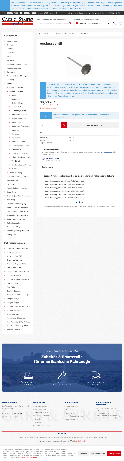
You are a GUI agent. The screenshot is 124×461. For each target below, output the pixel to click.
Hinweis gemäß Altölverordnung (40, 407)
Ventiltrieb (16, 161)
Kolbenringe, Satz (19, 111)
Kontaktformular (106, 152)
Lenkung (10, 80)
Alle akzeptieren (98, 453)
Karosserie (11, 72)
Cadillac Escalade (14, 291)
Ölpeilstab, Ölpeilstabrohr (21, 126)
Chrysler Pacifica (14, 275)
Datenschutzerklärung (74, 410)
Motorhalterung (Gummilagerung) (20, 176)
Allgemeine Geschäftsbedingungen (73, 414)
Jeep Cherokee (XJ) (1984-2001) (19, 326)
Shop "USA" (11, 192)
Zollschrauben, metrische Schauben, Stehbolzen (19, 211)
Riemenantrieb (13, 180)
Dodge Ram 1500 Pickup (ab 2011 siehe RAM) (19, 295)
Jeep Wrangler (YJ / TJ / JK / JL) (19, 322)
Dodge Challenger (14, 310)
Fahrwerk (11, 53)
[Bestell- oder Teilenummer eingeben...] (54, 23)
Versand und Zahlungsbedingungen (42, 424)
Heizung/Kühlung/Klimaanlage (19, 64)
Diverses (15, 169)
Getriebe (10, 60)
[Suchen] (70, 23)
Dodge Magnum (13, 314)
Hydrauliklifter (17, 103)
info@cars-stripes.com (75, 13)
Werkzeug (11, 200)
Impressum (70, 420)
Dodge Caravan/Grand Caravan (19, 306)
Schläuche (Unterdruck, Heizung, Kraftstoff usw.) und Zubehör (19, 215)
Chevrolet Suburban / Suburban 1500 (19, 272)
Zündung (10, 184)
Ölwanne (15, 134)
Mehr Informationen (29, 457)
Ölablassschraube (19, 118)
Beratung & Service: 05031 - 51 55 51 (105, 13)
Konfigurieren (114, 453)
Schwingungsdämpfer (21, 145)
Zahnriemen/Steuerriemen (21, 153)
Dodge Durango (13, 299)
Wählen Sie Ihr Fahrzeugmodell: (86, 19)
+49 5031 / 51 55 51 (12, 413)
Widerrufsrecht (71, 406)
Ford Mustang (12, 283)
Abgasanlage (12, 41)
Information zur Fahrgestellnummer (41, 414)
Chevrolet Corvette (14, 268)
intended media (79, 441)
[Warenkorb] (120, 23)
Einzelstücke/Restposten (17, 188)
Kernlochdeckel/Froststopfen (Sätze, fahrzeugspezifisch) (21, 165)
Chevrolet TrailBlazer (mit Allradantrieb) (19, 248)
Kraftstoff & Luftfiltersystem (18, 76)
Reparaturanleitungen (16, 219)
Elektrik (10, 49)
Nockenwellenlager (19, 115)
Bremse (10, 45)
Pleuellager (16, 138)
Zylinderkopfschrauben (21, 157)
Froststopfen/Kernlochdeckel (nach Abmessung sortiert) (19, 207)
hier (116, 418)
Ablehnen (83, 453)
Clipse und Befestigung (16, 204)
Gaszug (14, 95)
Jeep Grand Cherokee (16, 318)
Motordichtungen (16, 87)
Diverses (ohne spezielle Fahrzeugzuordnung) (19, 231)
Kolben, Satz (17, 107)
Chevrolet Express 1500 (16, 264)
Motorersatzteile (16, 91)
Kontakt (37, 419)
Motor (9, 84)
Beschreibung (47, 167)
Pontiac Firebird (13, 330)
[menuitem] (114, 23)
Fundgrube (11, 235)
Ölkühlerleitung (15, 173)
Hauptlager (16, 99)
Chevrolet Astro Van (15, 260)
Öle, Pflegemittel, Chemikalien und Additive (19, 196)
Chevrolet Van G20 (14, 256)
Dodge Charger (13, 303)
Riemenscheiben (18, 142)
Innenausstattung (14, 68)
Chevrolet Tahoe (13, 252)
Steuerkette (16, 149)
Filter (9, 56)
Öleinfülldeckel (18, 122)
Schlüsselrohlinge (14, 227)
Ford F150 (11, 287)
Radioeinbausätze (14, 223)
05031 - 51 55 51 (52, 158)
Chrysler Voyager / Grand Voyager (19, 279)
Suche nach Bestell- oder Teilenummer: (52, 19)
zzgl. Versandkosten (55, 105)
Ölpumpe (15, 130)
